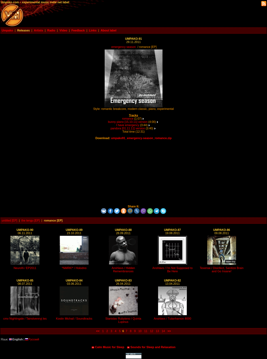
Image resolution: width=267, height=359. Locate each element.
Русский (32, 339)
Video (63, 30)
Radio (51, 30)
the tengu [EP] (30, 220)
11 (145, 331)
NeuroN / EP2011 (25, 268)
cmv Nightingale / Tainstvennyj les (25, 318)
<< (98, 331)
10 (140, 331)
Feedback (78, 30)
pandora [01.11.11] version (127, 128)
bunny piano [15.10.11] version (128, 121)
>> (169, 331)
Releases (23, 30)
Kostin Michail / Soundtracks (74, 318)
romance (127, 118)
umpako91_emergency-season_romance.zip (141, 138)
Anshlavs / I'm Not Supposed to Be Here (172, 269)
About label (108, 30)
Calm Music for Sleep (107, 347)
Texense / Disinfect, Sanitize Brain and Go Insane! (221, 269)
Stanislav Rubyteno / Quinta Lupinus (123, 320)
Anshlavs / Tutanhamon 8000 (172, 318)
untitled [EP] (9, 220)
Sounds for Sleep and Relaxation (151, 347)
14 (163, 331)
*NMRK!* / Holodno (74, 268)
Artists (38, 30)
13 (157, 331)
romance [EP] (53, 220)
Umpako (7, 30)
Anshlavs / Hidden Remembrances (123, 269)
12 (151, 331)
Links (93, 30)
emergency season (123, 46)
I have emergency (127, 125)
